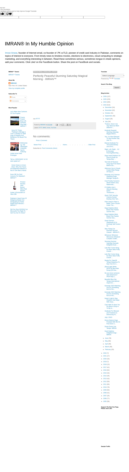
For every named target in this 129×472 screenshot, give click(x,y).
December (108, 107)
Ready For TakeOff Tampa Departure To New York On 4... (112, 262)
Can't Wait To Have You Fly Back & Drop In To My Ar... (112, 306)
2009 (105, 390)
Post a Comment (41, 140)
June (107, 338)
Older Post (91, 145)
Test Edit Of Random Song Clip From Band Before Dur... (112, 163)
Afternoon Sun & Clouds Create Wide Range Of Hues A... (112, 170)
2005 (105, 401)
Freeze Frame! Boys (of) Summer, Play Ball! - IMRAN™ (23, 122)
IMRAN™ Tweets (14, 75)
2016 (105, 370)
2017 (105, 367)
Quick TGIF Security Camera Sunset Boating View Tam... (112, 197)
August (107, 119)
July (106, 121)
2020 (105, 359)
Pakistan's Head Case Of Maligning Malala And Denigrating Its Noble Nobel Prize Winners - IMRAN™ (18, 201)
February (108, 349)
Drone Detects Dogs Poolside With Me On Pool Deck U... (112, 322)
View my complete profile (17, 88)
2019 (105, 361)
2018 (105, 364)
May (106, 341)
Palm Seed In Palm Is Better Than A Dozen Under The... (112, 203)
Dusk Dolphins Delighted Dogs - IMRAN (111, 333)
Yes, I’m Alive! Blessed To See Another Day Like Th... (112, 138)
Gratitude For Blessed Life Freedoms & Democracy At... (112, 312)
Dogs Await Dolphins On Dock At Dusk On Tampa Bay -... (112, 157)
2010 (105, 387)
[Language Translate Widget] (113, 76)
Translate (114, 79)
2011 (105, 384)
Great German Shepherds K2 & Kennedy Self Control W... (112, 223)
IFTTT (38, 119)
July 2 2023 (108, 317)
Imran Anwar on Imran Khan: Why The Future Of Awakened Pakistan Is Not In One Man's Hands (18, 167)
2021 (105, 356)
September (109, 116)
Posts (12, 97)
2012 (105, 381)
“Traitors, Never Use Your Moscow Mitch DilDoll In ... (112, 125)
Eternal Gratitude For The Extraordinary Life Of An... (111, 144)
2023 (105, 105)
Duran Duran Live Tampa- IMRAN (110, 327)
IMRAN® (14, 83)
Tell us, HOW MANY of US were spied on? (19, 160)
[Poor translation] (9, 14)
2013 (105, 378)
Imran (48, 127)
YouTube (53, 127)
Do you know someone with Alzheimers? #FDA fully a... (112, 274)
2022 (105, 353)
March (107, 347)
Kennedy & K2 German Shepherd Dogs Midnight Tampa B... (112, 176)
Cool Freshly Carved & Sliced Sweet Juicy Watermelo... (112, 182)
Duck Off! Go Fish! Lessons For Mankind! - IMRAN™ (18, 176)
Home (65, 145)
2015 (105, 373)
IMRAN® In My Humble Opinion (39, 43)
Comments (14, 101)
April (106, 344)
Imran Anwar (11, 53)
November (108, 110)
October (108, 113)
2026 (105, 96)
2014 (105, 376)
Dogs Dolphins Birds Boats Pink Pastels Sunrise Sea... (112, 209)
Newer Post (37, 145)
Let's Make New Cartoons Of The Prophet (18, 112)
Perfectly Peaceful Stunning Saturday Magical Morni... (112, 132)
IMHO (44, 127)
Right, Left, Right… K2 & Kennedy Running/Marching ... (112, 151)
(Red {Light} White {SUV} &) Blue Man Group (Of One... (112, 268)
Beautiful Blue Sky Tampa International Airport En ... (112, 281)
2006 (105, 398)
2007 (105, 396)
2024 (105, 102)
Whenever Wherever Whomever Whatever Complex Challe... (112, 236)
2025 (105, 99)
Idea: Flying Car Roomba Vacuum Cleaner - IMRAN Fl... (112, 230)
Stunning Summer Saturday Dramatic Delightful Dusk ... (112, 243)
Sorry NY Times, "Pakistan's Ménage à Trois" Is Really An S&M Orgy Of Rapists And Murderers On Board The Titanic (18, 134)
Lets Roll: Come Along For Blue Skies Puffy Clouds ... (112, 249)
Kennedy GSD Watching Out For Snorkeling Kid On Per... (112, 287)
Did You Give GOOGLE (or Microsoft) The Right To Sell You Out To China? (19, 211)
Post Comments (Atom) (49, 148)
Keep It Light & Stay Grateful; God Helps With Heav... (112, 300)
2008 (105, 393)
